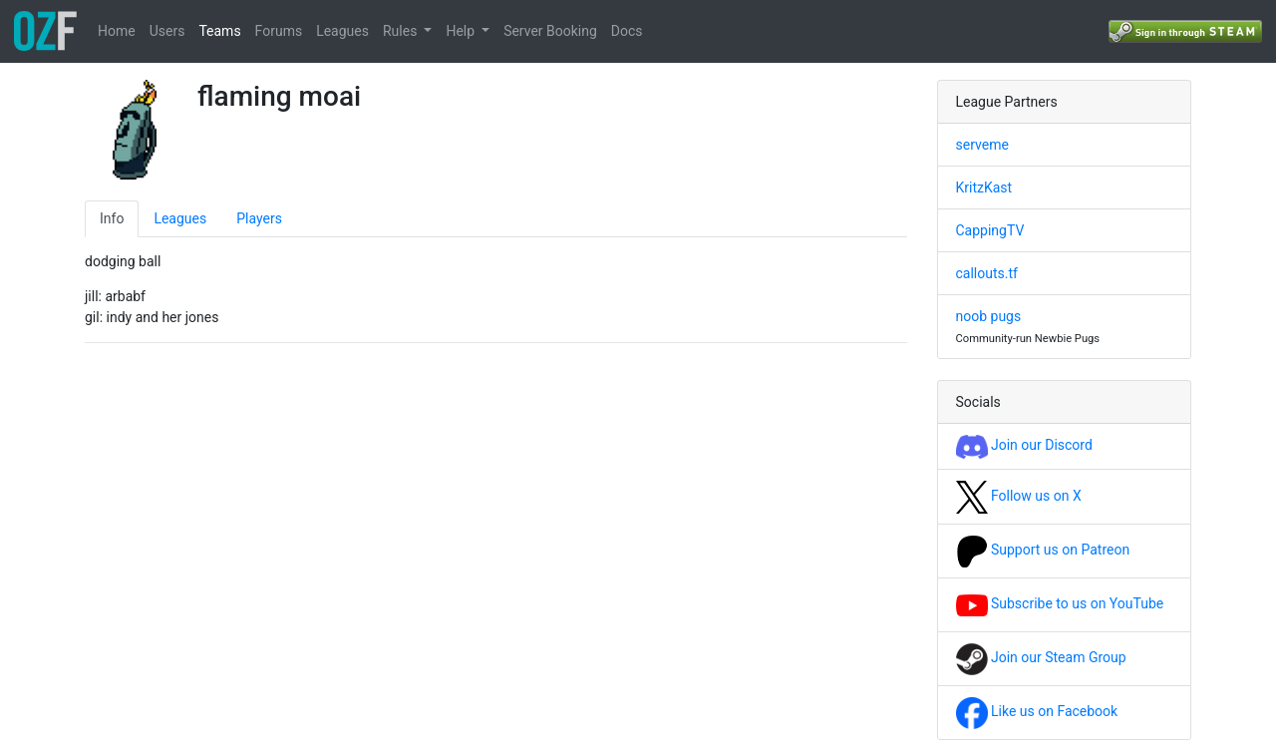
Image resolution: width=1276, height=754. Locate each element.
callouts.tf (987, 273)
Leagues (342, 31)
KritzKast (984, 187)
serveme (982, 145)
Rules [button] (402, 31)
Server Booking (550, 31)
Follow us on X (1019, 496)
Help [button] (462, 31)
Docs (627, 31)
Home (117, 31)
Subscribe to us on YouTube (1060, 603)
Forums (279, 31)
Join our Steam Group (1041, 657)
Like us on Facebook (1037, 711)
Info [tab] (112, 218)
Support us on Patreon (1043, 550)
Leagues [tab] (180, 218)
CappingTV (990, 230)
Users (167, 31)
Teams (219, 31)
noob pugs (989, 316)
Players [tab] (259, 218)
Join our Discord (1024, 445)
